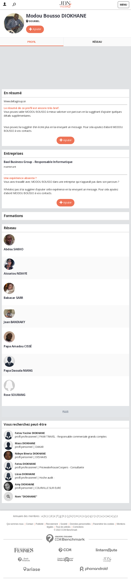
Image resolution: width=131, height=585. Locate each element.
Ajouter (37, 29)
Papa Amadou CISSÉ (18, 346)
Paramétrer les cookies (103, 524)
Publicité (40, 524)
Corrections (78, 527)
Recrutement (52, 524)
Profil (31, 41)
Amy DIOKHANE (24, 484)
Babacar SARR (13, 298)
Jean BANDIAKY (14, 322)
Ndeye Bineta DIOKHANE (30, 453)
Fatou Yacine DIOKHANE (30, 433)
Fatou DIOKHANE (25, 464)
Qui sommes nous (15, 524)
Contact (29, 524)
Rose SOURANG (14, 395)
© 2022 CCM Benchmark (65, 530)
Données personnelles (80, 524)
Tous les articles (63, 527)
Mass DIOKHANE (25, 443)
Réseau (97, 41)
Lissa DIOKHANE (25, 474)
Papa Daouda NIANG (18, 370)
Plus (65, 411)
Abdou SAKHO (13, 249)
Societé (63, 524)
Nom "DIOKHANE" (26, 496)
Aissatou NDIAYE (15, 273)
